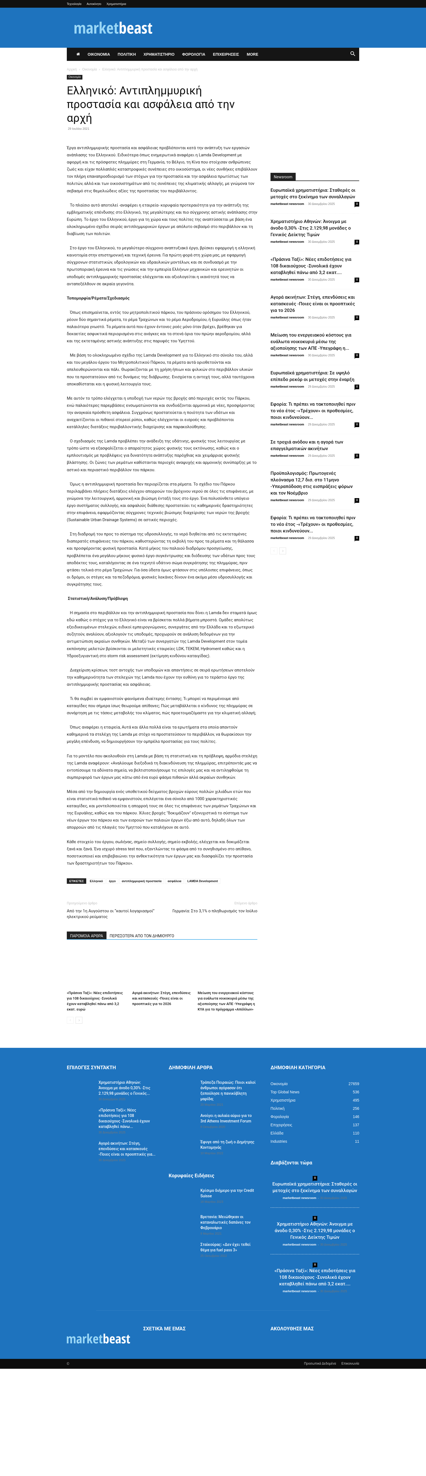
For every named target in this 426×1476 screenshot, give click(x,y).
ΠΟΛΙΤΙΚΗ (127, 54)
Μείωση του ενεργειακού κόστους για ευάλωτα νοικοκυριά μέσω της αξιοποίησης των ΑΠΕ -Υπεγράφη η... (310, 341)
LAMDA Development (202, 988)
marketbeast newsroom (287, 203)
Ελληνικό (96, 988)
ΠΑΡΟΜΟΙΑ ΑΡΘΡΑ (86, 1043)
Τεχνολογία (74, 3)
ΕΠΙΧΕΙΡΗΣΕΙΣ (226, 54)
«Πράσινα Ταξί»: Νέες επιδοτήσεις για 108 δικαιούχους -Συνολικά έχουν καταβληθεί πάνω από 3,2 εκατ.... (310, 265)
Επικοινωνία (350, 1471)
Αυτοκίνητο (94, 3)
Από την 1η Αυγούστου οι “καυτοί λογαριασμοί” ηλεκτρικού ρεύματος (110, 1021)
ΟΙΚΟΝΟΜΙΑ (99, 54)
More (252, 54)
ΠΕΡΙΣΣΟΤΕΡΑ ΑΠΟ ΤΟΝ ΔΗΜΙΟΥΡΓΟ (142, 1043)
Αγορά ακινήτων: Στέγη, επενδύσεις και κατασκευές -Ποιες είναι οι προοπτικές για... (127, 1256)
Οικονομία (89, 69)
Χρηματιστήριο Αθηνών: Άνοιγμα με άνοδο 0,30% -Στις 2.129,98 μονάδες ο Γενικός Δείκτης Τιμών (310, 228)
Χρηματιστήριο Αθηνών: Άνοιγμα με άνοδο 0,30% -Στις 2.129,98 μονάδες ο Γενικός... (124, 1195)
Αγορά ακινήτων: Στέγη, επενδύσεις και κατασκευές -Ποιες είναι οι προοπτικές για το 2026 (161, 1105)
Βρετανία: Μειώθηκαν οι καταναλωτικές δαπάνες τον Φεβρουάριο (225, 1329)
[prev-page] (70, 1127)
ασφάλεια (174, 988)
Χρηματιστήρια (116, 3)
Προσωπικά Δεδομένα (320, 1471)
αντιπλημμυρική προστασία (142, 988)
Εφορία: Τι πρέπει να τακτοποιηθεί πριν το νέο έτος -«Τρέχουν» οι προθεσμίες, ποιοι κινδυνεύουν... (312, 410)
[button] (352, 54)
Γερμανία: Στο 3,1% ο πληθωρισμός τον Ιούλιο (214, 1018)
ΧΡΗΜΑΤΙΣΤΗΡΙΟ (158, 54)
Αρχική (72, 69)
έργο (112, 988)
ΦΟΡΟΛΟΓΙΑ (193, 54)
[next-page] (79, 1127)
